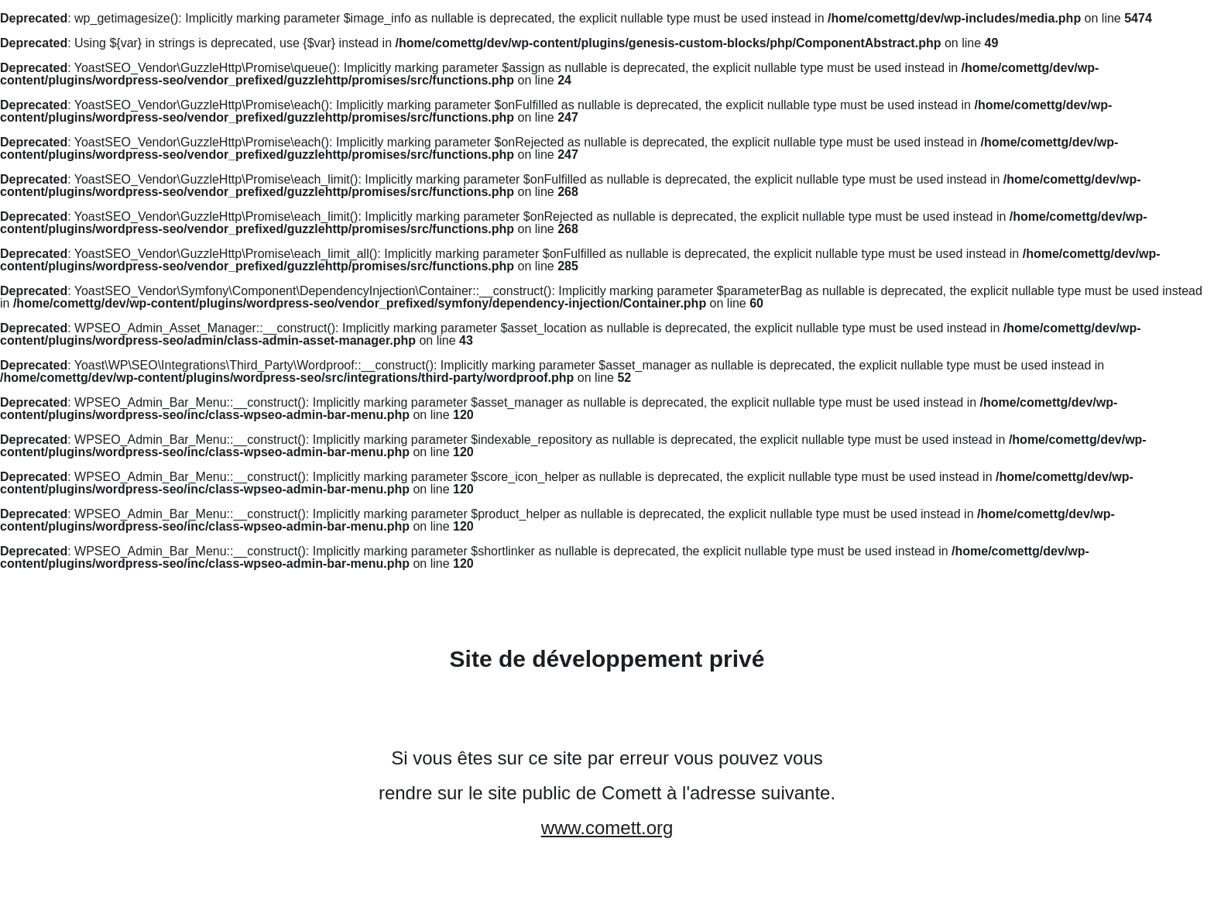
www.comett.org (607, 827)
